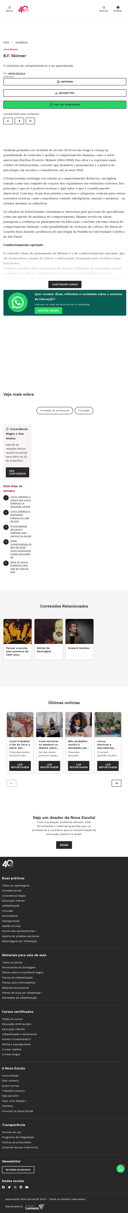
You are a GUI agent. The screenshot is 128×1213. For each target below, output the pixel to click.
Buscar (104, 9)
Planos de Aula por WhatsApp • (22, 992)
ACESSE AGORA (48, 310)
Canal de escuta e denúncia (20, 1147)
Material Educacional (15, 987)
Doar (64, 845)
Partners (7, 1105)
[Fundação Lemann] (35, 1207)
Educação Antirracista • (17, 1024)
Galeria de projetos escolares (20, 936)
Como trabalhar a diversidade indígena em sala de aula (16, 516)
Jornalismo (21, 42)
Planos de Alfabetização (17, 977)
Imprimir (65, 81)
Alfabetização (11, 905)
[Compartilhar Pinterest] (30, 121)
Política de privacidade (16, 1142)
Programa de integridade (18, 1137)
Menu (9, 9)
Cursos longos (11, 1054)
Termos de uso (11, 1132)
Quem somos (10, 1085)
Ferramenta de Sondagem (19, 967)
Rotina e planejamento (16, 1044)
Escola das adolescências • (19, 931)
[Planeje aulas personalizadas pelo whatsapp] (120, 1168)
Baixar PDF (65, 93)
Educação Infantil (13, 900)
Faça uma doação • (14, 1100)
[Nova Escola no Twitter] (9, 1187)
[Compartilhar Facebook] (19, 121)
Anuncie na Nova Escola (17, 1111)
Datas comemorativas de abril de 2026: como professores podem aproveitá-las (17, 548)
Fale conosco (10, 1080)
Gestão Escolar (11, 926)
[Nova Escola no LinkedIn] (21, 1187)
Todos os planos (12, 962)
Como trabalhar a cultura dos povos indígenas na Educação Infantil (17, 501)
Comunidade (10, 1075)
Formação (84, 410)
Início (6, 42)
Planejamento (11, 921)
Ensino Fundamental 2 (16, 1039)
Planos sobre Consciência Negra (22, 972)
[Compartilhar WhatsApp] (8, 121)
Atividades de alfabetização (19, 997)
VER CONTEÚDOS (17, 472)
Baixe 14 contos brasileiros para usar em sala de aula (15, 567)
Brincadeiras (10, 915)
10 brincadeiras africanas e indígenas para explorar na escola (17, 531)
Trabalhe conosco (13, 1090)
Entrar (118, 9)
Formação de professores (54, 410)
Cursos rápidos (11, 1049)
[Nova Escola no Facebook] (3, 1187)
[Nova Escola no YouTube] (26, 1187)
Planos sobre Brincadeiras (18, 982)
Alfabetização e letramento (19, 1034)
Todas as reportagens (16, 885)
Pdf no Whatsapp (65, 104)
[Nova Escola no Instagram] (15, 1187)
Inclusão (7, 910)
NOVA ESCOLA (16, 73)
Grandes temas (12, 890)
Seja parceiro (10, 1095)
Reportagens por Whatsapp (19, 941)
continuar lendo (65, 284)
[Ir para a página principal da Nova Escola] (24, 9)
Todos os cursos (12, 1019)
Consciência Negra (14, 895)
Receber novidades (18, 1169)
